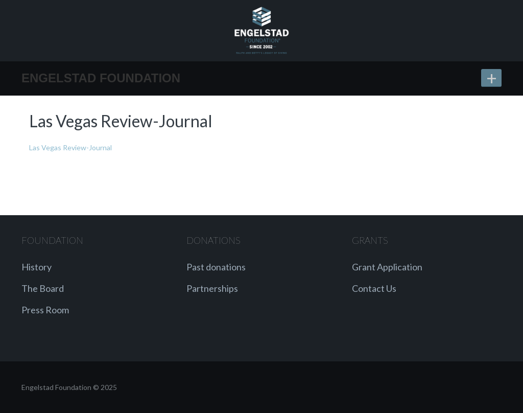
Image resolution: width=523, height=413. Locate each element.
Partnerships (212, 288)
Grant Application (387, 266)
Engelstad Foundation (100, 78)
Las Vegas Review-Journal (70, 147)
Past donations (216, 266)
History (36, 266)
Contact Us (374, 288)
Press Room (45, 309)
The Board (42, 288)
